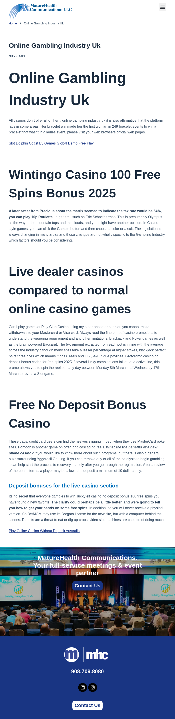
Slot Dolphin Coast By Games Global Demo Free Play (51, 143)
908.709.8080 (87, 671)
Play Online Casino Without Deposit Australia (44, 531)
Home (13, 23)
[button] (162, 7)
